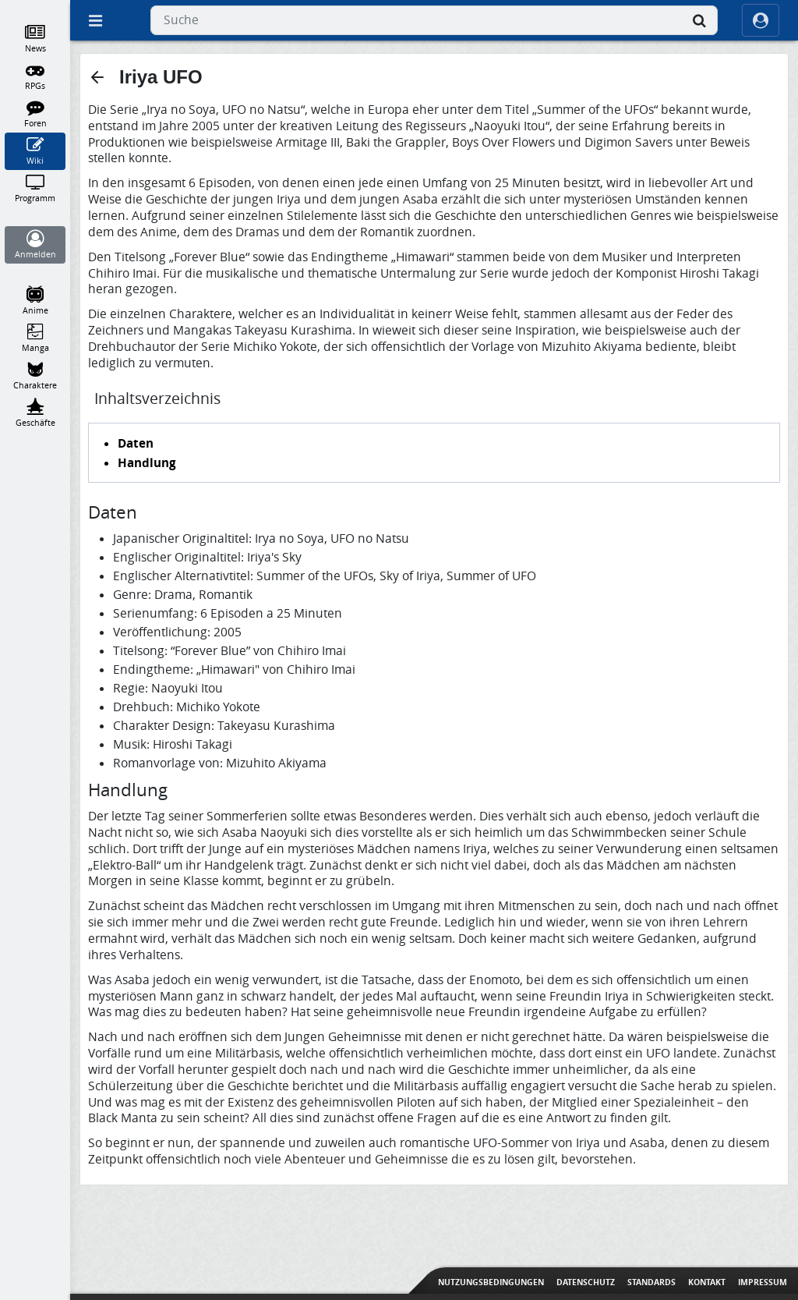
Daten (136, 443)
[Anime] (35, 301)
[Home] (35, 7)
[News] (35, 39)
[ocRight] (760, 20)
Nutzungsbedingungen (491, 1282)
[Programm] (35, 188)
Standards (651, 1282)
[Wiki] (35, 151)
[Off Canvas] (95, 20)
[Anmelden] (35, 245)
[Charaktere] (35, 376)
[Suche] (699, 20)
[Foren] (35, 114)
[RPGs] (35, 76)
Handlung (147, 462)
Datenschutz (585, 1282)
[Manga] (35, 338)
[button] (97, 77)
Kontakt (707, 1282)
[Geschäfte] (35, 413)
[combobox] (434, 20)
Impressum (762, 1282)
